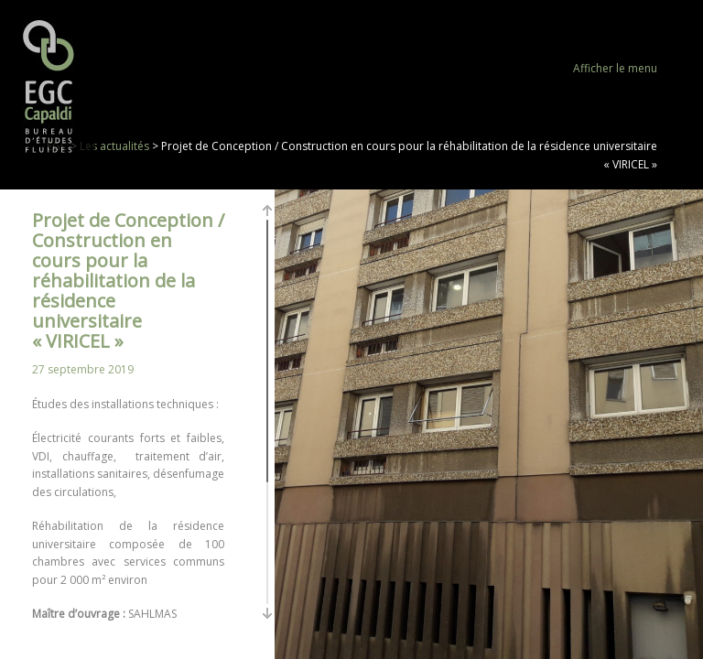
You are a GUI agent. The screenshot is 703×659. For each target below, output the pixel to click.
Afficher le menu (615, 68)
